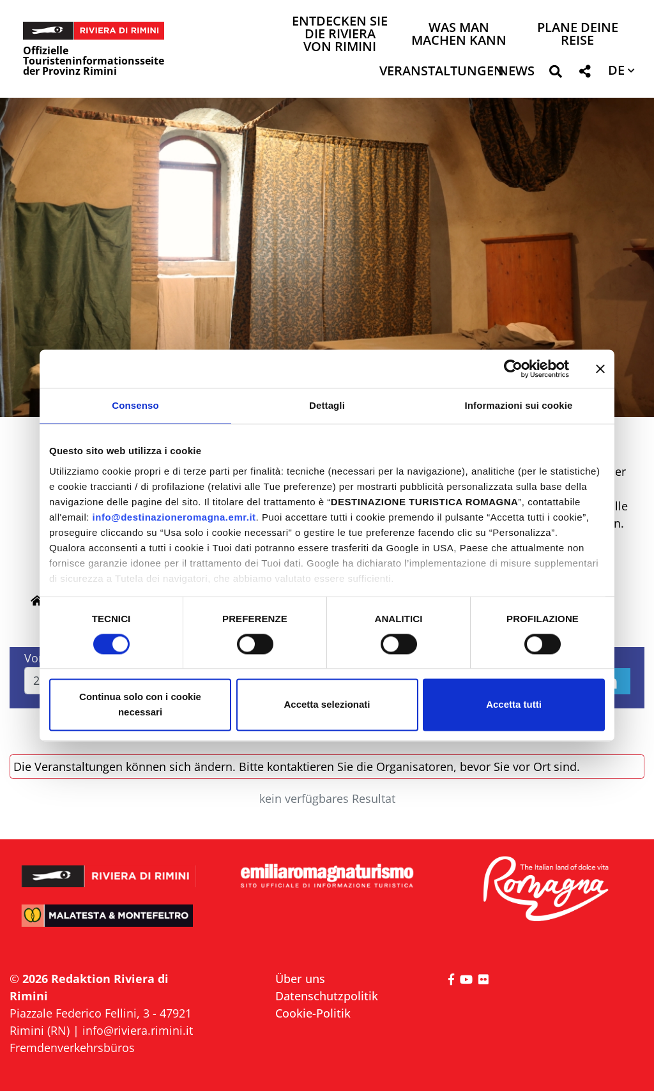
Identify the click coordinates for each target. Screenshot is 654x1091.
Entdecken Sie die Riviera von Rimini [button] (340, 35)
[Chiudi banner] (600, 368)
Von (34, 658)
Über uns (300, 978)
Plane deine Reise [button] (577, 35)
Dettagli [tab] (327, 405)
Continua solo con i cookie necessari (140, 705)
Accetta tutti (514, 704)
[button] (555, 73)
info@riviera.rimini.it (137, 1030)
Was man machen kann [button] (458, 35)
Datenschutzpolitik (326, 995)
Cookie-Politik (313, 1013)
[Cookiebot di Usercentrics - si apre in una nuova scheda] (513, 368)
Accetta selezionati (327, 704)
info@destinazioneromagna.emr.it (174, 517)
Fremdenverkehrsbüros (72, 1047)
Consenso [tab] (135, 405)
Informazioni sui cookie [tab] (519, 405)
